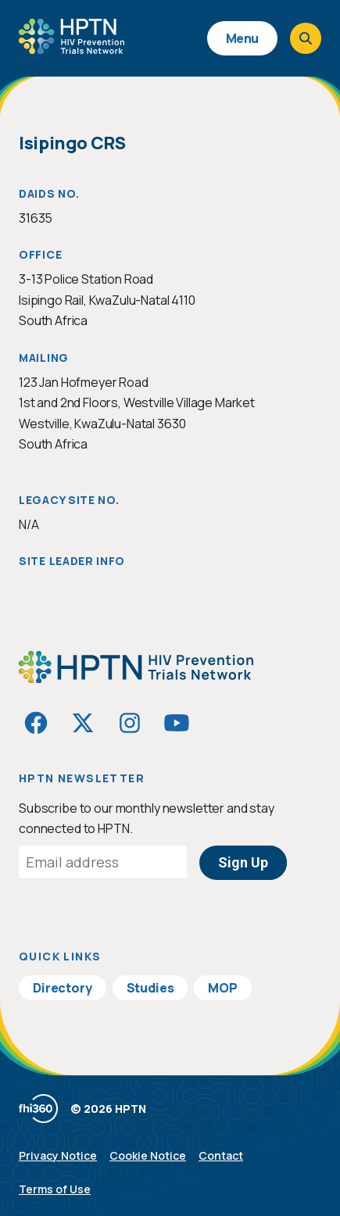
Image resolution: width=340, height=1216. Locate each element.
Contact (221, 1155)
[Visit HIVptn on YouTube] (176, 723)
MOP (223, 987)
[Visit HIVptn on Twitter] (83, 723)
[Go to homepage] (71, 48)
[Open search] (305, 38)
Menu (242, 38)
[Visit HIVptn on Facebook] (36, 723)
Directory (62, 987)
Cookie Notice (147, 1155)
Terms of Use (55, 1189)
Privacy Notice (58, 1155)
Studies (150, 987)
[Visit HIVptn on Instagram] (130, 723)
